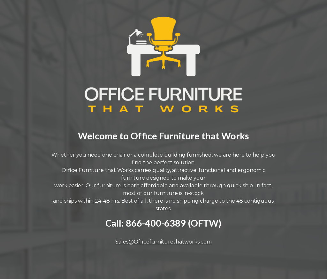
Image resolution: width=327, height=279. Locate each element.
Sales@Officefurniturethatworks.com (163, 242)
